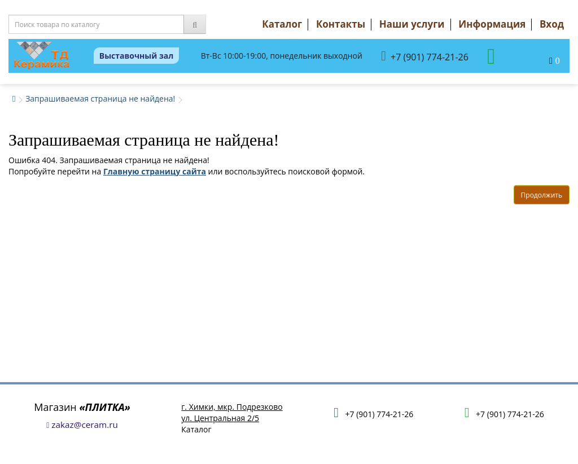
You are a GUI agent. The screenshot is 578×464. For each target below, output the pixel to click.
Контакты (340, 23)
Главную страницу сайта (154, 171)
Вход (552, 23)
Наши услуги (412, 23)
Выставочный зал (136, 55)
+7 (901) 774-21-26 (424, 56)
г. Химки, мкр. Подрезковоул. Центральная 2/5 (231, 412)
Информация (492, 23)
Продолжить (541, 195)
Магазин (82, 407)
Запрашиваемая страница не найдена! (100, 98)
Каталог (282, 23)
